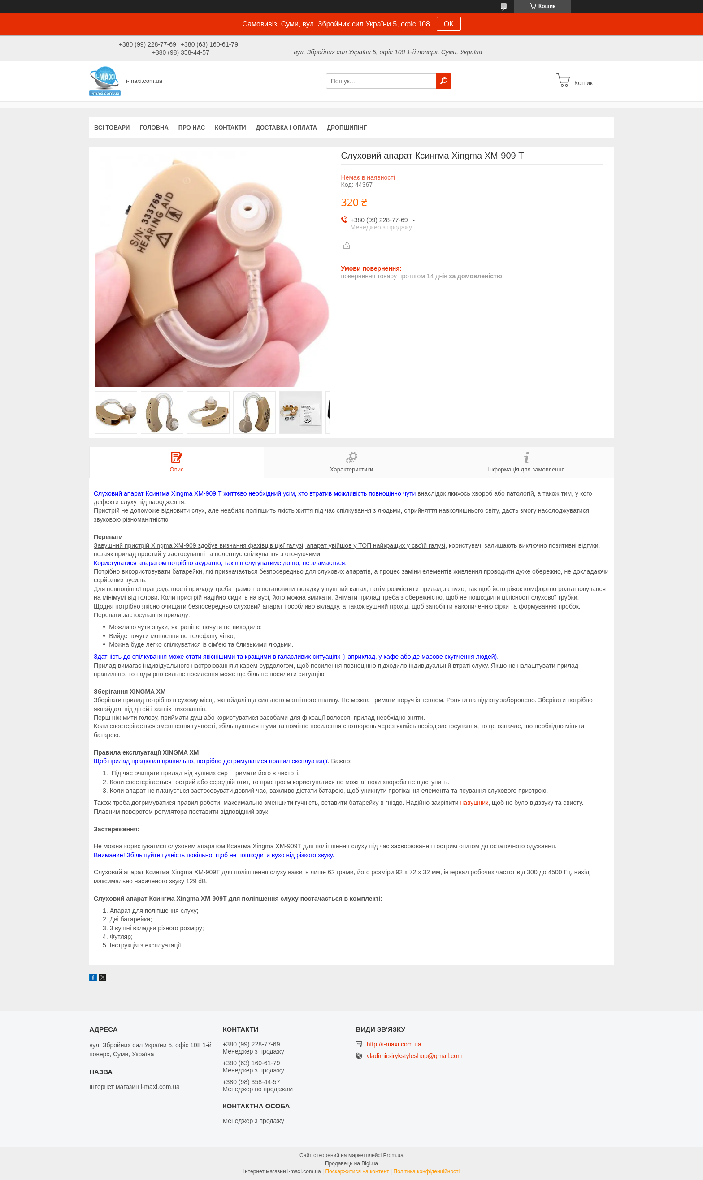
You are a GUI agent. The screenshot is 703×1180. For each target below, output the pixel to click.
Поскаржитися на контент (357, 1171)
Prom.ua (393, 1155)
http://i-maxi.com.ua (394, 1044)
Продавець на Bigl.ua (351, 1163)
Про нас (191, 127)
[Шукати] (443, 81)
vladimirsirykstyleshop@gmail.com (415, 1056)
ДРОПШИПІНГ (347, 127)
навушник (474, 802)
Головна (153, 127)
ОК (449, 24)
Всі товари (112, 127)
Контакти (230, 127)
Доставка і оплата (286, 127)
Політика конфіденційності (427, 1171)
